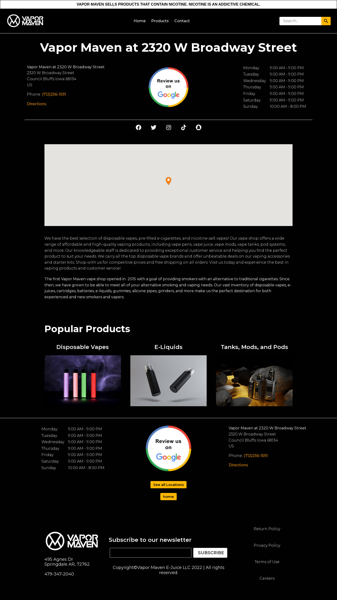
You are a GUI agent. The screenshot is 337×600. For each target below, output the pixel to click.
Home (140, 21)
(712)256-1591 (54, 94)
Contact (182, 21)
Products (160, 21)
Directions (36, 104)
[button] (168, 181)
